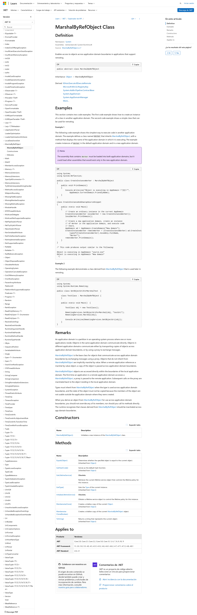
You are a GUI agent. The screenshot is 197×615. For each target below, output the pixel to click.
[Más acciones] (139, 19)
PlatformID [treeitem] (9, 271)
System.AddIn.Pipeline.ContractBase (78, 90)
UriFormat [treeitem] (9, 518)
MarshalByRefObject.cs (71, 48)
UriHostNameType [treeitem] (12, 525)
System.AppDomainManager (75, 97)
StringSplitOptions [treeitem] (12, 371)
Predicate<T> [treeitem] (10, 278)
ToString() (60, 519)
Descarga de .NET (186, 10)
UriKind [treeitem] (8, 528)
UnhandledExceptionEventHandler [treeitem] (18, 500)
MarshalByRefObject (121, 136)
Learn (57, 18)
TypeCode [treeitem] (9, 457)
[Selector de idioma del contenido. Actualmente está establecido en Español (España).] (12, 611)
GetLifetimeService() (64, 475)
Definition (171, 23)
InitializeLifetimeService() (65, 494)
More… (66, 100)
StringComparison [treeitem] (12, 364)
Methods (170, 36)
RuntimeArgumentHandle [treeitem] (15, 314)
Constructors (172, 33)
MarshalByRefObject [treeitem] (15, 133)
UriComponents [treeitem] (11, 510)
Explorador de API (75, 18)
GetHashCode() (62, 468)
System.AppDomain (71, 93)
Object (69, 76)
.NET (64, 18)
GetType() (60, 487)
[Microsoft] (4, 3)
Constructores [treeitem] (12, 136)
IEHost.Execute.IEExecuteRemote (77, 83)
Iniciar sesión (189, 3)
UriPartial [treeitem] (8, 535)
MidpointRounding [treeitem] (12, 178)
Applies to (170, 40)
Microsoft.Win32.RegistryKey (75, 86)
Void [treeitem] (6, 585)
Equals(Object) (61, 460)
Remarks (170, 30)
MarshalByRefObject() (64, 435)
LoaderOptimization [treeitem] (12, 119)
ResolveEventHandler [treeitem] (13, 310)
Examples (170, 26)
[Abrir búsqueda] (180, 3)
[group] (98, 215)
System (68, 41)
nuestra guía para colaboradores (72, 587)
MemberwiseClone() (64, 504)
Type (87, 487)
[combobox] (18, 22)
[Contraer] (30, 17)
